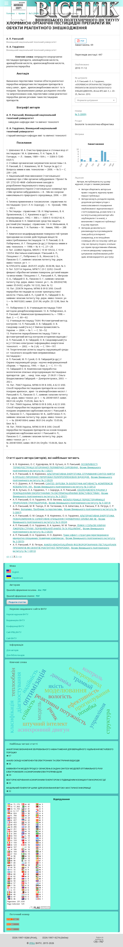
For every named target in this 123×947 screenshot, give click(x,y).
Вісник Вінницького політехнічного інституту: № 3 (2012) (65, 486)
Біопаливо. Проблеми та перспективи (42, 509)
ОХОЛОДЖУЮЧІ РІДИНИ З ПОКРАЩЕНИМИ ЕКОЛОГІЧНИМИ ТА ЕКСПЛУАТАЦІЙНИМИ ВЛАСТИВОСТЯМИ (60, 491)
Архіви (21, 13)
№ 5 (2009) (34, 13)
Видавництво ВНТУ (15, 620)
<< (7, 556)
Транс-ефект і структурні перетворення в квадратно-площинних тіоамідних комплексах (61, 536)
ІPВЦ (32, 943)
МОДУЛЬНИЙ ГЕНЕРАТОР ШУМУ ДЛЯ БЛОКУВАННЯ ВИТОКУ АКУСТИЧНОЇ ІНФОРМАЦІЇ (48, 788)
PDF (82, 40)
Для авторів (12, 650)
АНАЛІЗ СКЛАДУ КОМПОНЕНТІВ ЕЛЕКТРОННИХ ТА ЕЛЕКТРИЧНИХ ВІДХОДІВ (43, 760)
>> (20, 556)
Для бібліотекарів (15, 655)
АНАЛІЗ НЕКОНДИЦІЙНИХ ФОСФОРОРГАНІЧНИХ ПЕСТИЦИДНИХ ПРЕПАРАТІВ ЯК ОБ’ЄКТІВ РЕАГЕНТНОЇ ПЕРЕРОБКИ (64, 546)
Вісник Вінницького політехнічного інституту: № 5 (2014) (80, 502)
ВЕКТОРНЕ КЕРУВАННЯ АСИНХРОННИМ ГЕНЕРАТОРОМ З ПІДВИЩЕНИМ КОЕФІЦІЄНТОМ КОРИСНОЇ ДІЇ (56, 779)
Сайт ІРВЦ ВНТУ (13, 632)
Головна (10, 13)
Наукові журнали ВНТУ (17, 614)
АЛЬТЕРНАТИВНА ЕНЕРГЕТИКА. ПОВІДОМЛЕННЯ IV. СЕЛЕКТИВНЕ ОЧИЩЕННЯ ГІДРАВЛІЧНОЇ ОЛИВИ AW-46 (64, 517)
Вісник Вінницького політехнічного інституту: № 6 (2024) (59, 520)
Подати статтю (17, 602)
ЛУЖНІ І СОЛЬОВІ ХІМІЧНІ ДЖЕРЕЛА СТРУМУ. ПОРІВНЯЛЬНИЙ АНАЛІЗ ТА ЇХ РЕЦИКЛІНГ (59, 527)
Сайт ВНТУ (11, 638)
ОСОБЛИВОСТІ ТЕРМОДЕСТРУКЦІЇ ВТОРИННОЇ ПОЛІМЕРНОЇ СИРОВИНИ (55, 466)
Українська (17, 577)
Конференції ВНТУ (15, 626)
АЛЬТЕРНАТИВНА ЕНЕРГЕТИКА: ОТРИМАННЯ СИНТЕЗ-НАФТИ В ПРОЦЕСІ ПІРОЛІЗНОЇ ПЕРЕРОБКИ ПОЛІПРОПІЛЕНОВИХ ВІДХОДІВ (64, 475)
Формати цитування (87, 100)
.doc (39, 590)
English (15, 572)
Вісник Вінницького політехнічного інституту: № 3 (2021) (60, 495)
